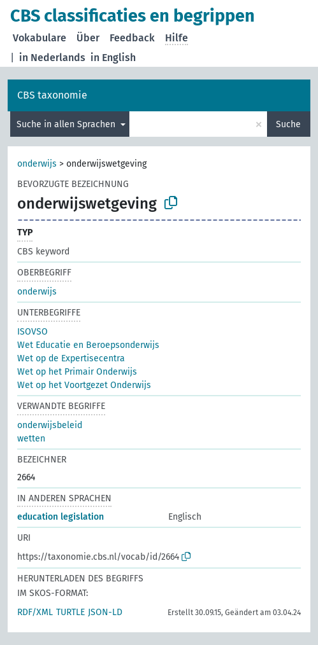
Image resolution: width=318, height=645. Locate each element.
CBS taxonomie (52, 95)
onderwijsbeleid (49, 425)
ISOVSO (32, 331)
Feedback (132, 38)
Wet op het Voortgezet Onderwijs (84, 385)
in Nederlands (52, 58)
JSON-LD (105, 612)
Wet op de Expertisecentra (71, 358)
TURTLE (70, 612)
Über (87, 38)
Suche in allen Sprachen (67, 124)
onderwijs (37, 163)
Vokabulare (39, 38)
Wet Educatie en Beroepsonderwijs (88, 345)
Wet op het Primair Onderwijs (77, 371)
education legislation (60, 516)
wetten (31, 438)
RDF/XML (35, 612)
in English (113, 58)
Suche (288, 124)
